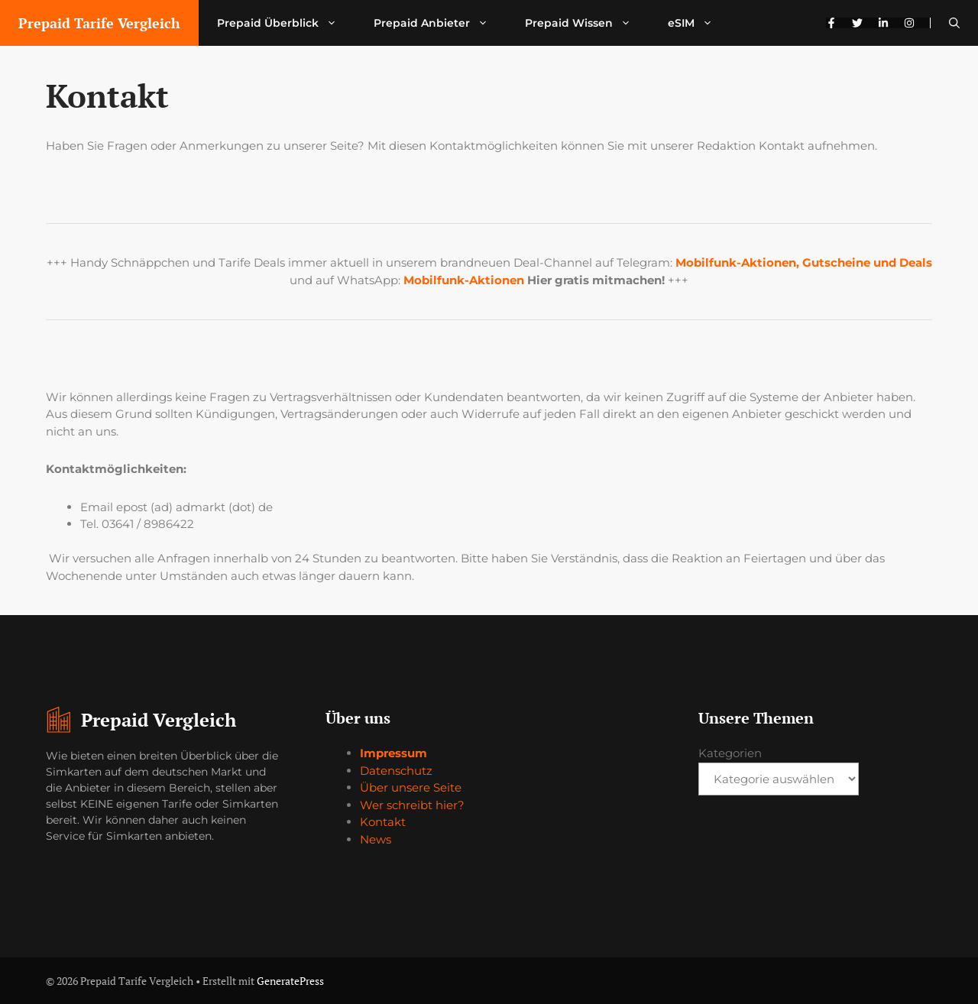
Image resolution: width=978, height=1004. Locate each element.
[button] (954, 23)
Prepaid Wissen (587, 23)
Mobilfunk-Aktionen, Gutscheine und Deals (803, 262)
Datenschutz (396, 770)
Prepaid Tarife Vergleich (99, 23)
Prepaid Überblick (286, 23)
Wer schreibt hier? (412, 805)
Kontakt (383, 822)
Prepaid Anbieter (440, 23)
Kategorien (730, 753)
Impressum (393, 753)
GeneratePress (290, 980)
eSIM (699, 23)
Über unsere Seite (410, 787)
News (375, 839)
